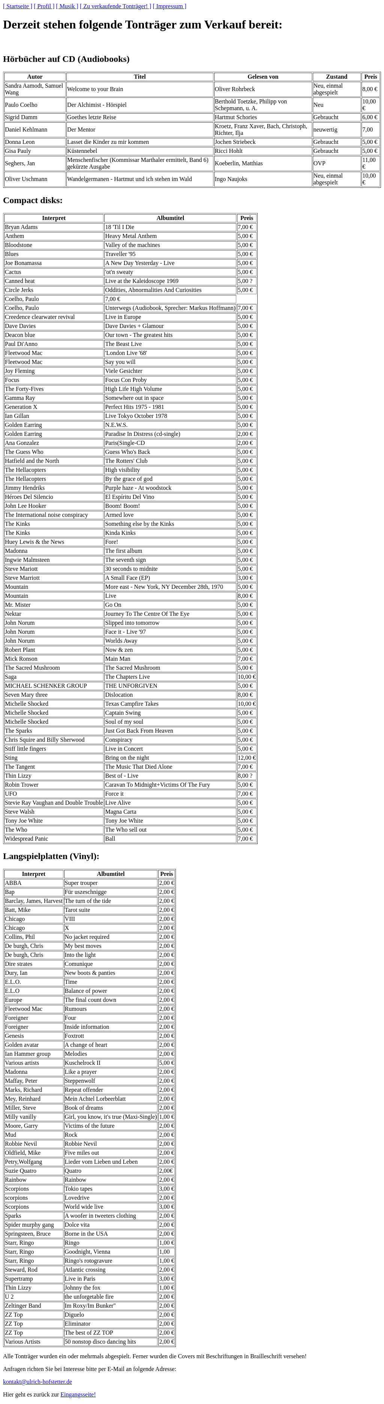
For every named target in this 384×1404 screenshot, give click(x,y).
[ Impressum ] (169, 6)
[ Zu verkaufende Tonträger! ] (116, 6)
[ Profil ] (44, 6)
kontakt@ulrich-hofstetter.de (37, 1382)
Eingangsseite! (78, 1394)
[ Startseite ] (17, 6)
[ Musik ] (67, 6)
